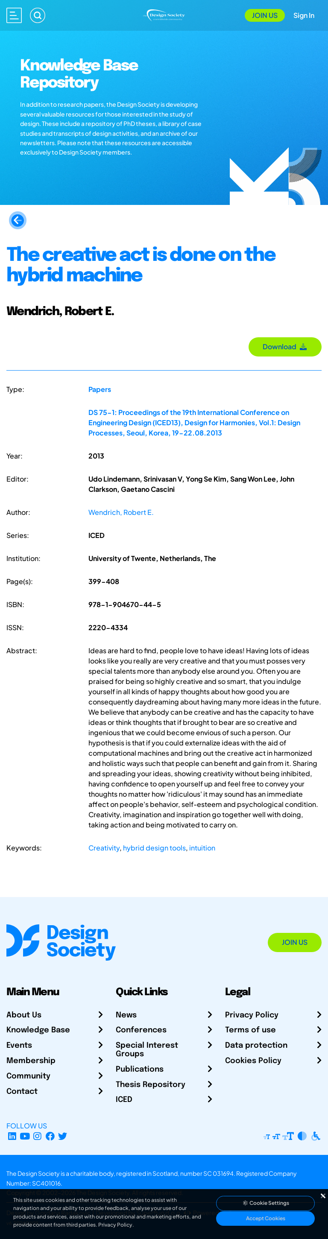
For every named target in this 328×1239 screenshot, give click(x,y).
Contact (22, 1092)
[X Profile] (63, 1135)
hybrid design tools (154, 847)
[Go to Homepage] (164, 14)
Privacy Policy (251, 1015)
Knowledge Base (38, 1030)
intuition (202, 847)
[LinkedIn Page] (12, 1135)
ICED (124, 1100)
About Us (23, 1015)
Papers (99, 389)
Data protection (256, 1045)
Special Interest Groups (147, 1050)
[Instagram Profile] (37, 1135)
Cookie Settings (265, 1203)
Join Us (265, 15)
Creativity (104, 847)
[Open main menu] (14, 15)
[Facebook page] (50, 1135)
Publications (140, 1069)
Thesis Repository (150, 1085)
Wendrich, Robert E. (121, 512)
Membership (31, 1061)
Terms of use (250, 1030)
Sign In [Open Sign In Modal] (303, 15)
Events (19, 1045)
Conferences (141, 1030)
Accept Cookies (265, 1218)
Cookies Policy (253, 1061)
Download (285, 346)
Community (28, 1076)
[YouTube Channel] (25, 1135)
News (126, 1015)
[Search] (37, 15)
